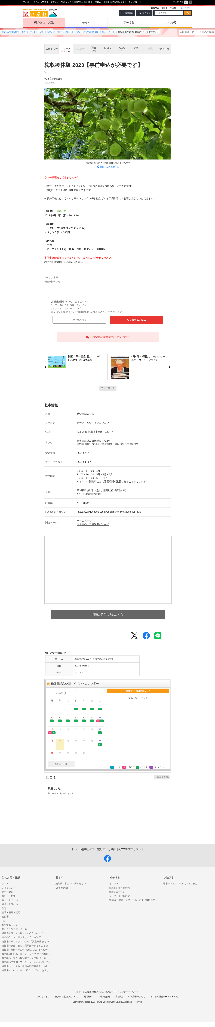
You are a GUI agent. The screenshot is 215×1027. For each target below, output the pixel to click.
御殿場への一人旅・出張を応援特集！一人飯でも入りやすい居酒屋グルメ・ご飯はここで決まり (27, 966)
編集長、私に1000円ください (71, 883)
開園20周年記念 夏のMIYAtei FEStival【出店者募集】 (83, 359)
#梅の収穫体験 (52, 281)
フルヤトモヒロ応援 (119, 896)
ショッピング (9, 887)
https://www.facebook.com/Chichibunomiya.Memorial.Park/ (109, 511)
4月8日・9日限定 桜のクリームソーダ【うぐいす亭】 (150, 359)
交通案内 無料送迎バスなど (93, 524)
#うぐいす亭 (51, 277)
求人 (4, 920)
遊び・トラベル (72, 32)
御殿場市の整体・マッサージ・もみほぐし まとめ (27, 962)
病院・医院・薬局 (11, 912)
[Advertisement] (107, 827)
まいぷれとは (43, 996)
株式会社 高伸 (89, 992)
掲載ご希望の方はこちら (107, 614)
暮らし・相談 (9, 896)
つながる (171, 22)
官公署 (5, 916)
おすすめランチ (10, 925)
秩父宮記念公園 (91, 32)
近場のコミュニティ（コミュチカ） (181, 883)
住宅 (4, 908)
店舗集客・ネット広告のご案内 (197, 32)
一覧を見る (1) (162, 777)
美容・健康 (7, 891)
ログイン (146, 13)
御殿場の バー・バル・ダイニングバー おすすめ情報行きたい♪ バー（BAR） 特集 (27, 970)
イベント (113, 883)
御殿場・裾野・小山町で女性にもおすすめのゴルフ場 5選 (27, 949)
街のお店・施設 (44, 22)
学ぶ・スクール (10, 900)
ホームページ (84, 520)
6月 (65, 764)
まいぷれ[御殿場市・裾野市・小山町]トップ (22, 32)
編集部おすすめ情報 (119, 887)
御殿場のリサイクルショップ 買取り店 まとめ (25, 941)
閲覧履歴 (129, 13)
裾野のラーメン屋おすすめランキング (21, 937)
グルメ (5, 883)
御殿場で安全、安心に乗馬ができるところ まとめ (27, 945)
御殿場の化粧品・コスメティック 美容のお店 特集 (27, 954)
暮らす (86, 22)
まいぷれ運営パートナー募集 (164, 996)
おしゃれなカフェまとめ (14, 929)
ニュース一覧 (108, 32)
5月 (61, 764)
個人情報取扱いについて (66, 996)
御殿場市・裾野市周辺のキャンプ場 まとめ (24, 958)
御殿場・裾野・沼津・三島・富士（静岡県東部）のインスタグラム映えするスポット (134, 900)
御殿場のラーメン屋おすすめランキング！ (23, 933)
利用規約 (88, 996)
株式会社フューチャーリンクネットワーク (118, 992)
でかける (128, 22)
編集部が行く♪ (116, 891)
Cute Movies (62, 887)
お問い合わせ (103, 996)
